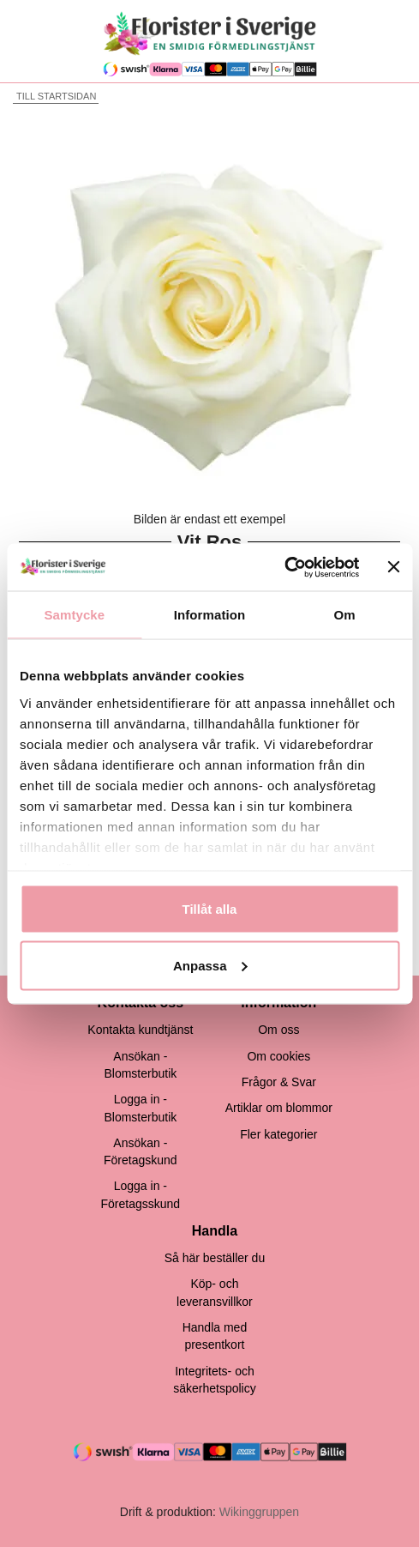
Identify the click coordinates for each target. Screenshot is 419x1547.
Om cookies (278, 1056)
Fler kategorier (278, 1134)
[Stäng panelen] (393, 567)
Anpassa (210, 965)
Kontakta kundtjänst (140, 1029)
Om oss (278, 1029)
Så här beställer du (215, 1258)
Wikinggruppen (259, 1512)
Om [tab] (345, 614)
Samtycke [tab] (74, 614)
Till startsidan (54, 96)
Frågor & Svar (279, 1082)
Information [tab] (210, 614)
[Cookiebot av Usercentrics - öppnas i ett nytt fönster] (285, 567)
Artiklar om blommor (278, 1108)
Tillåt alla (210, 909)
